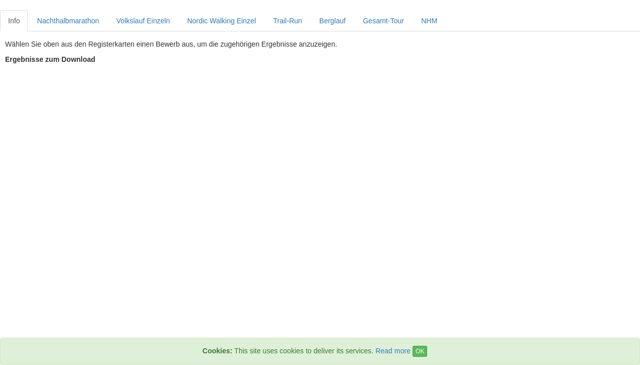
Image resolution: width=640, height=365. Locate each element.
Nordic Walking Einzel (221, 21)
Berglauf (332, 21)
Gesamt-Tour (383, 21)
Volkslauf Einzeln (143, 21)
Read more (392, 351)
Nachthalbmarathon (68, 21)
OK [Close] (420, 351)
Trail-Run (287, 21)
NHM (429, 21)
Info (14, 21)
